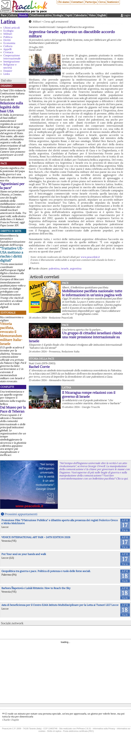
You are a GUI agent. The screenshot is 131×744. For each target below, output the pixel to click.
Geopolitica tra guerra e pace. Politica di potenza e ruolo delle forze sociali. (46, 571)
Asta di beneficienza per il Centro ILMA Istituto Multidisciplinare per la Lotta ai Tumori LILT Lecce (60, 604)
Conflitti (7, 386)
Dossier (7, 70)
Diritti (7, 40)
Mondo (23, 15)
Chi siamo (63, 2)
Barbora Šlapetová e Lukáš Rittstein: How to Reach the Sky (35, 588)
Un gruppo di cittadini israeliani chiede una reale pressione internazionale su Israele (75, 337)
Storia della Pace (41, 358)
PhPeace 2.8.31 (83, 728)
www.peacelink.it (90, 256)
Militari (7, 33)
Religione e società (10, 66)
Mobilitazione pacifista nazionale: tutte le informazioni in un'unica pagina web (92, 293)
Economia (9, 43)
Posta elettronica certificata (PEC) (78, 731)
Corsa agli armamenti (55, 21)
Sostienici (113, 2)
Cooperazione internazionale (12, 57)
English (101, 15)
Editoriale (8, 312)
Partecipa (91, 2)
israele (65, 268)
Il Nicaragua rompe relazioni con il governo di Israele (88, 394)
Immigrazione (11, 61)
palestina (54, 268)
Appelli (7, 49)
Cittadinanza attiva (40, 15)
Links (6, 73)
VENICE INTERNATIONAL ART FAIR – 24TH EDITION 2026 (35, 537)
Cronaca (8, 52)
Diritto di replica (54, 731)
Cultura (12, 15)
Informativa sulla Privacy (104, 728)
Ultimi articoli (11, 27)
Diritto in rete (10, 230)
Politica (7, 37)
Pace (4, 15)
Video (92, 15)
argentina (75, 268)
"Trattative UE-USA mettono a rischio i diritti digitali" (12, 254)
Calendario (80, 15)
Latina (8, 21)
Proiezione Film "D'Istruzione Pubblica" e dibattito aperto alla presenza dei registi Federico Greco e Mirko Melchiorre (59, 522)
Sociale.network (12, 623)
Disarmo (6, 85)
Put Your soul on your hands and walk (23, 554)
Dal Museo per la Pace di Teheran (13, 409)
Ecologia (58, 15)
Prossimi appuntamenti (21, 514)
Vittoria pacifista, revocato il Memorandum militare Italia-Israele (11, 334)
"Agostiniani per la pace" (12, 186)
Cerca (101, 2)
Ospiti (68, 15)
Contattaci (77, 2)
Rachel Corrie (39, 367)
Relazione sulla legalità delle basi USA (11, 107)
